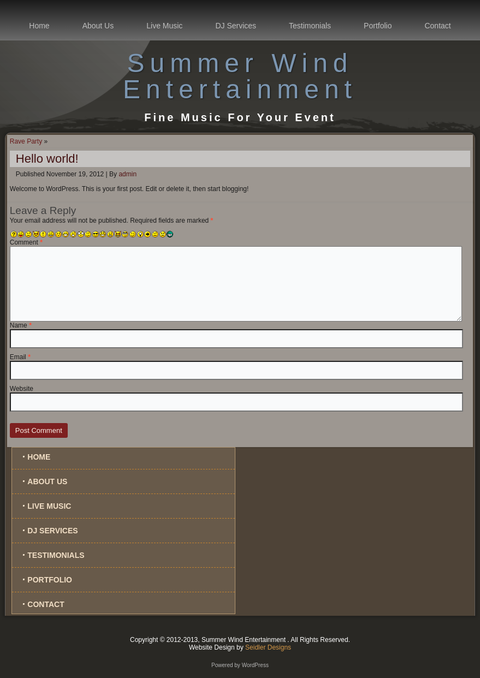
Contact (437, 25)
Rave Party (26, 141)
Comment (26, 242)
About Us (98, 25)
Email (20, 357)
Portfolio (378, 25)
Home (39, 25)
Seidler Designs (268, 647)
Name (21, 325)
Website (21, 388)
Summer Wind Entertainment (240, 76)
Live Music (164, 25)
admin (127, 174)
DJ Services (235, 25)
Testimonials (310, 25)
